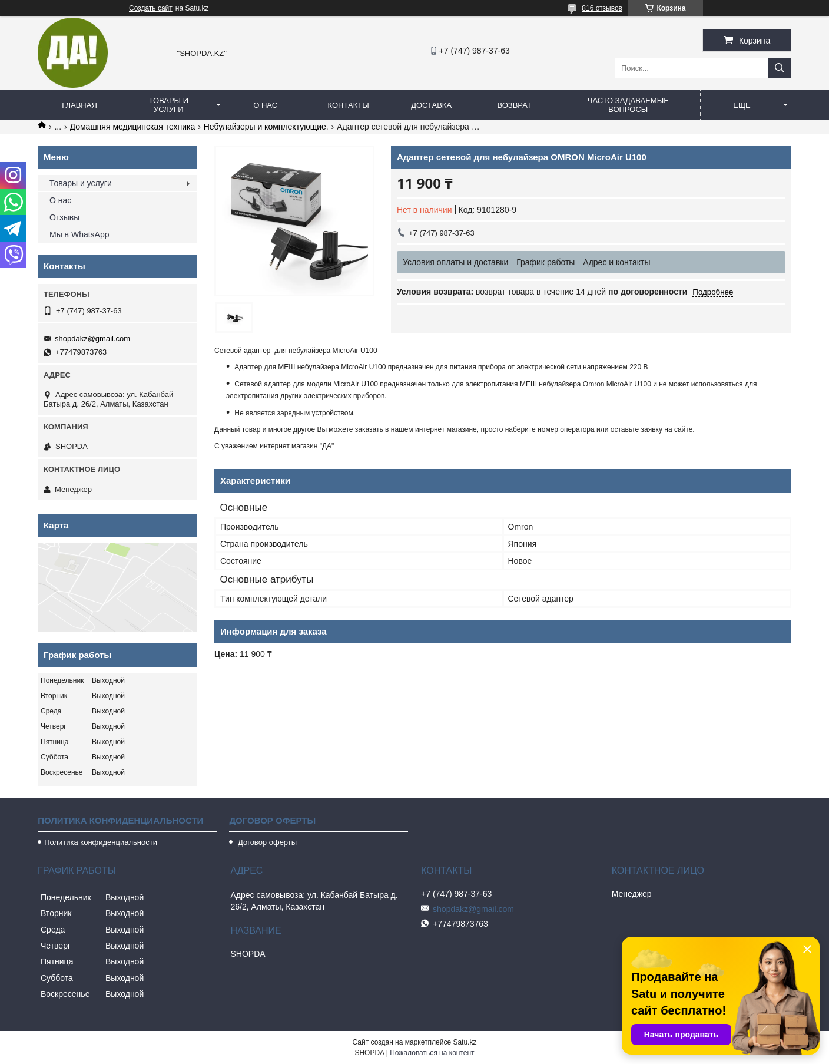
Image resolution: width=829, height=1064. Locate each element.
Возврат (514, 105)
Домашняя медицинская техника (132, 126)
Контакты (348, 105)
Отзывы (64, 217)
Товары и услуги (169, 105)
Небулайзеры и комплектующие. (266, 126)
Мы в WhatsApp (79, 234)
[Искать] (779, 68)
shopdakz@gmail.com (92, 338)
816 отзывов (602, 8)
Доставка (431, 105)
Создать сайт (151, 8)
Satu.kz (464, 1042)
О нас (265, 105)
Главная (79, 105)
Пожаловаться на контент (432, 1053)
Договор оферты (266, 842)
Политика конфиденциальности (100, 842)
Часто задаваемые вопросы (628, 105)
